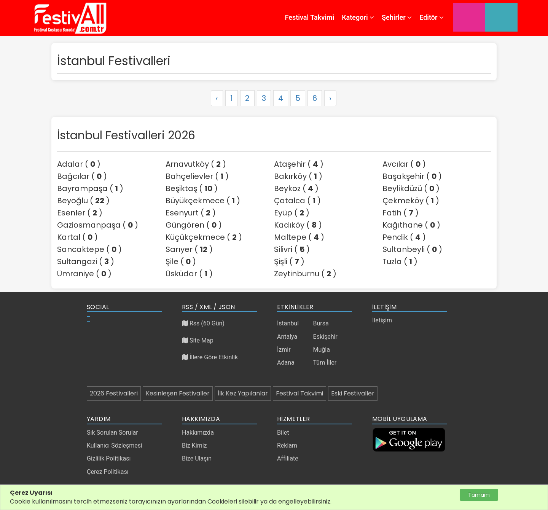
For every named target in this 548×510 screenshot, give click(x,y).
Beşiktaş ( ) (192, 188)
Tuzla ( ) (399, 261)
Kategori (358, 17)
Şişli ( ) (289, 261)
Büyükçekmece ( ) (203, 200)
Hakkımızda (198, 432)
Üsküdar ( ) (189, 273)
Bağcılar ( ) (82, 176)
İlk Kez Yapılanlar (243, 393)
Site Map (197, 340)
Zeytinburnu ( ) (305, 273)
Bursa (321, 323)
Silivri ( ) (292, 249)
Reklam (287, 445)
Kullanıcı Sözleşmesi (114, 445)
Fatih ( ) (400, 212)
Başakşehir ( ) (412, 176)
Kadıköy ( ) (298, 225)
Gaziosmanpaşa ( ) (97, 225)
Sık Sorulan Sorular (112, 432)
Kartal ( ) (77, 237)
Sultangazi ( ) (85, 261)
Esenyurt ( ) (191, 212)
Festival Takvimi (310, 17)
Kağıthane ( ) (411, 225)
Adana (286, 362)
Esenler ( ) (79, 212)
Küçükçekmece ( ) (204, 237)
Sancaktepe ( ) (89, 249)
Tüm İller (325, 362)
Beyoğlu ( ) (83, 200)
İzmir (284, 349)
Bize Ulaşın (197, 458)
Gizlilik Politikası (109, 458)
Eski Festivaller (352, 393)
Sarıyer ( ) (189, 249)
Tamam (479, 495)
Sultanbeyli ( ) (412, 249)
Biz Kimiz (194, 445)
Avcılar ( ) (404, 164)
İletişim (382, 320)
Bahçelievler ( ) (197, 176)
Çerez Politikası (108, 471)
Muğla (321, 349)
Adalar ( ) (78, 164)
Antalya (287, 336)
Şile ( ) (181, 261)
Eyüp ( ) (291, 212)
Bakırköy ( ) (298, 176)
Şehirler (397, 17)
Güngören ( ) (194, 225)
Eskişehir (325, 336)
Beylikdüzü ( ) (411, 188)
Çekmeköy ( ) (410, 200)
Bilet (283, 432)
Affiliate (287, 458)
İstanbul (288, 323)
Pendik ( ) (404, 237)
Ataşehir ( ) (298, 164)
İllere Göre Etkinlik (210, 357)
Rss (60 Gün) (203, 323)
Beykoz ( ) (296, 188)
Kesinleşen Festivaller (178, 393)
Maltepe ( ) (299, 237)
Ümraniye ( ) (84, 273)
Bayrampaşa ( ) (90, 188)
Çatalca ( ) (297, 200)
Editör (431, 17)
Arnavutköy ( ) (196, 164)
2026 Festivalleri (114, 393)
